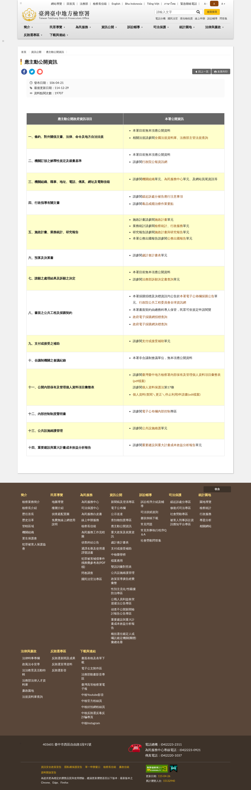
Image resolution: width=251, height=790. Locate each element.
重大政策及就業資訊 (123, 534)
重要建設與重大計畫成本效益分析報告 (169, 445)
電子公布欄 (118, 508)
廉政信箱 (124, 766)
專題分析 (205, 520)
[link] (24, 72)
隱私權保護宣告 (73, 766)
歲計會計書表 (151, 255)
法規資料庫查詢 (32, 696)
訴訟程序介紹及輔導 (152, 504)
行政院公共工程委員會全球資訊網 (162, 302)
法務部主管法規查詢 (194, 137)
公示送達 (117, 514)
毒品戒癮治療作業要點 (158, 203)
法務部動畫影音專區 (93, 676)
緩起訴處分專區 (180, 501)
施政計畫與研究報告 (169, 232)
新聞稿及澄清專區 (123, 501)
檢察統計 (161, 226)
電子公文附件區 (91, 668)
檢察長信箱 (100, 3)
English (116, 3)
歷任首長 (28, 514)
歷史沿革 (28, 520)
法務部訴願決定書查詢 (158, 279)
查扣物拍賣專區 (121, 520)
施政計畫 (161, 219)
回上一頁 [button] (203, 71)
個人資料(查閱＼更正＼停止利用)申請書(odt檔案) (166, 394)
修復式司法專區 (180, 508)
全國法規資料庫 (166, 137)
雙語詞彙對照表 (121, 566)
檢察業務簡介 (31, 501)
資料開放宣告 (48, 772)
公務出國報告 (176, 238)
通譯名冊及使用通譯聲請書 (93, 550)
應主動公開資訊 (55, 51)
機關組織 (148, 179)
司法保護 (159, 27)
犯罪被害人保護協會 (34, 546)
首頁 (23, 51)
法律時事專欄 (31, 658)
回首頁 (71, 3)
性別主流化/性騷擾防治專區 (123, 591)
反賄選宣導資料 (62, 664)
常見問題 (146, 524)
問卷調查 (87, 573)
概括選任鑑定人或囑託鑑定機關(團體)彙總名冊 (123, 638)
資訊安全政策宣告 (51, 766)
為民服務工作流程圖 (93, 534)
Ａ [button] (214, 3)
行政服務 (176, 226)
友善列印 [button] (222, 71)
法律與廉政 (213, 27)
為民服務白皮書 (91, 514)
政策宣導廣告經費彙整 (123, 581)
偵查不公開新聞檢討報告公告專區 (123, 611)
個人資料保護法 (153, 387)
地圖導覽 (58, 501)
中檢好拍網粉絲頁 (93, 707)
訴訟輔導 (212, 18)
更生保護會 (29, 538)
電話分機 (160, 18)
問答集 (223, 18)
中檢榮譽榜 (118, 554)
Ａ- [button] (205, 3)
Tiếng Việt (153, 3)
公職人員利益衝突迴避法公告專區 (123, 601)
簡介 (27, 27)
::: (21, 3)
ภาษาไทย (170, 3)
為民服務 (81, 27)
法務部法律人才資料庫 (34, 682)
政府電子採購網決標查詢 (150, 324)
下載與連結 (57, 35)
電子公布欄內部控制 (156, 411)
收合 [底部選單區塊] (217, 489)
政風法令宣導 (31, 664)
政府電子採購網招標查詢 (150, 317)
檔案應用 (117, 560)
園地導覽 (205, 501)
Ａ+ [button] (223, 3)
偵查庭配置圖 (60, 514)
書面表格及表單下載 (93, 660)
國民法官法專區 (91, 579)
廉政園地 (28, 690)
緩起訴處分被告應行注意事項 (162, 196)
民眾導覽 (56, 27)
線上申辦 (200, 18)
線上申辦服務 (90, 520)
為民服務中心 (173, 179)
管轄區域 (28, 526)
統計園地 (185, 27)
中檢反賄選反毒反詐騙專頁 (93, 715)
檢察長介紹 (29, 508)
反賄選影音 (59, 670)
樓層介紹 (58, 508)
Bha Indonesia (133, 3)
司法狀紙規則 (149, 512)
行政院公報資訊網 (154, 162)
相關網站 (205, 526)
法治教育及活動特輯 (34, 672)
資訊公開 (107, 27)
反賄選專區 (31, 35)
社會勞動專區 (179, 514)
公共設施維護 (151, 428)
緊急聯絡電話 (188, 3)
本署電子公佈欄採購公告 (197, 296)
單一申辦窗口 (92, 766)
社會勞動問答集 (151, 540)
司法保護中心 (90, 508)
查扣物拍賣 (186, 18)
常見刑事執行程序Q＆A (153, 532)
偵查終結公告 (90, 542)
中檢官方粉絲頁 (91, 700)
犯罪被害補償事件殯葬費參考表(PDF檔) (93, 563)
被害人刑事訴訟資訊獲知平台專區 (182, 522)
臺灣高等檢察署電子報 (93, 686)
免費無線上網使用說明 (63, 522)
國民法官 (173, 18)
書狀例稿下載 (149, 518)
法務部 (84, 3)
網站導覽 (56, 3)
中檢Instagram (90, 723)
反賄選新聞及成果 (63, 658)
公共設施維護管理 (123, 572)
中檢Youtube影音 (92, 694)
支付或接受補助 (153, 341)
